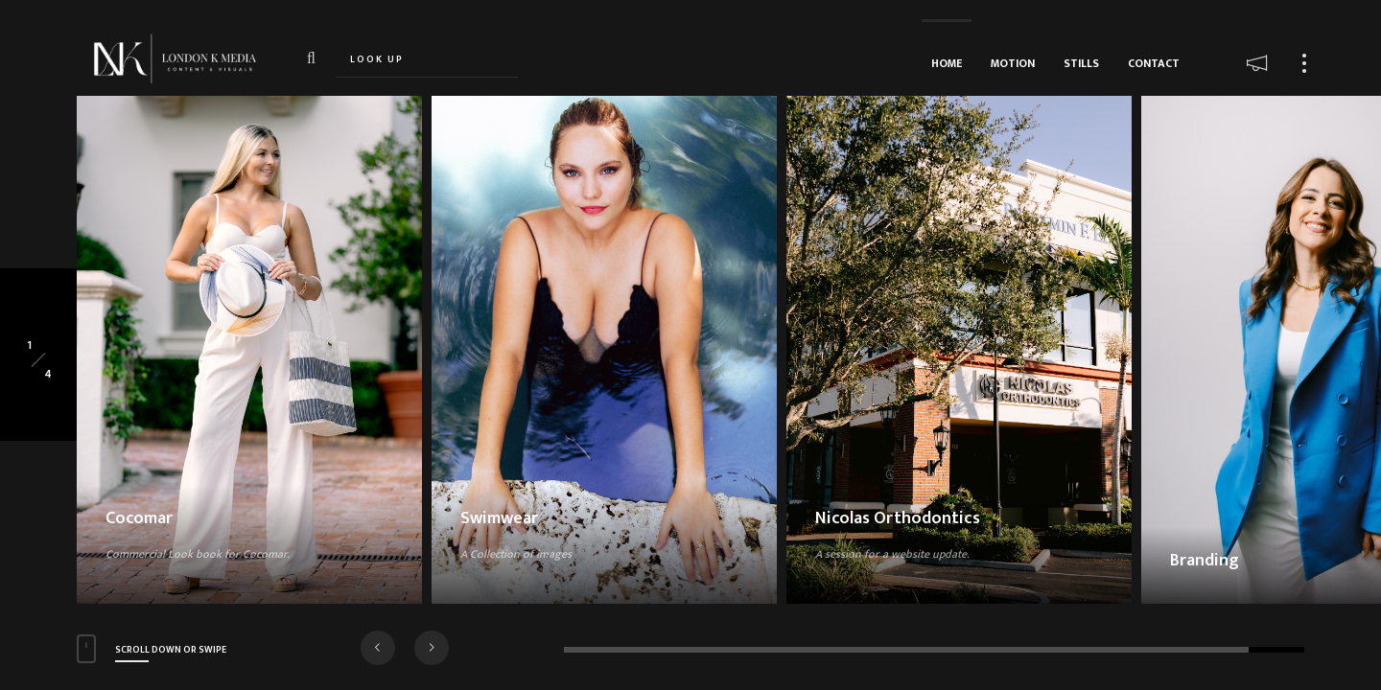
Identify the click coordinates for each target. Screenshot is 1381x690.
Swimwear (499, 518)
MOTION (1013, 63)
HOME (946, 63)
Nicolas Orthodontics (897, 518)
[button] (378, 648)
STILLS (1081, 63)
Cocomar (139, 518)
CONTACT (1154, 63)
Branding (1204, 560)
